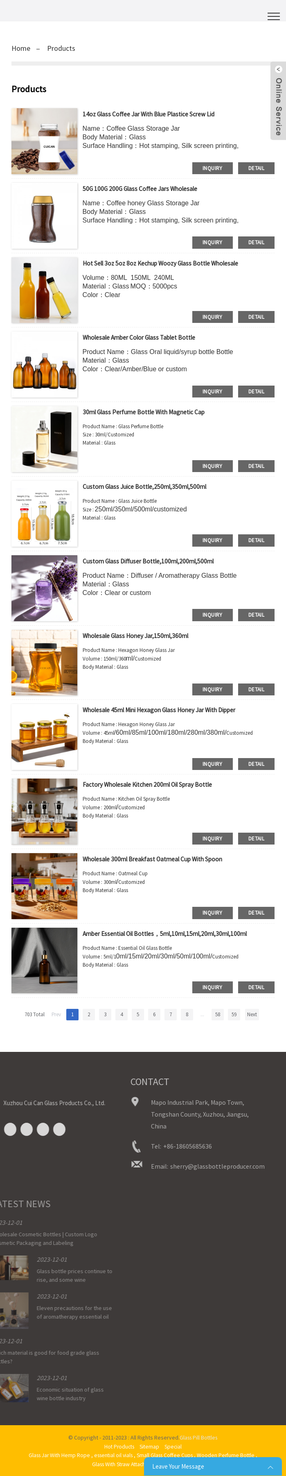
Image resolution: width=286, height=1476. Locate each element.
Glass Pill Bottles (198, 1437)
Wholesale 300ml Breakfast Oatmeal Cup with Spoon (157, 859)
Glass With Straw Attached (120, 1463)
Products (61, 48)
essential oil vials (112, 1454)
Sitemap (150, 1446)
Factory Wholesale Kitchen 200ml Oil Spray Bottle (152, 784)
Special (175, 1446)
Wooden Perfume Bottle (230, 1454)
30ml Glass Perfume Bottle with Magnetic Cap (147, 412)
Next (252, 1014)
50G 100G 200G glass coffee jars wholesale (143, 188)
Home (20, 48)
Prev (56, 1014)
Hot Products (118, 1446)
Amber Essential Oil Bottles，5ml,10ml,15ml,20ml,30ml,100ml (172, 933)
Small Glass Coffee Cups (166, 1454)
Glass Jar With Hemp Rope (55, 1454)
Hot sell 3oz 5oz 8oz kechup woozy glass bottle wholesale (166, 263)
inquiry (213, 167)
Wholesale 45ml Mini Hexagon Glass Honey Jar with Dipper (164, 710)
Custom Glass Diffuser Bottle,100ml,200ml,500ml (152, 561)
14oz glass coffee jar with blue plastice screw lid (152, 114)
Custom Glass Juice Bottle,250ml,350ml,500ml (148, 486)
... (202, 1014)
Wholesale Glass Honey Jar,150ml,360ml (139, 635)
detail (256, 167)
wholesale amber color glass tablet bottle (144, 337)
